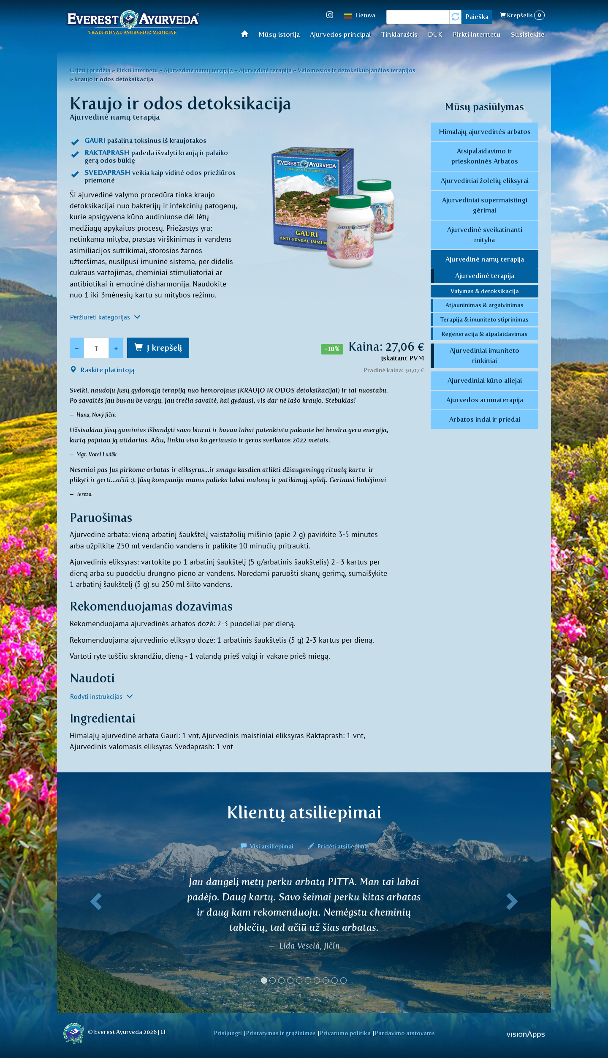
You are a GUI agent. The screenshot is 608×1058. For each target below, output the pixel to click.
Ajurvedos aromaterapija (484, 400)
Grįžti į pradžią (90, 70)
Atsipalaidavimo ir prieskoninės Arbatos (484, 156)
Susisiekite (528, 34)
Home (247, 33)
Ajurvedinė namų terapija (198, 70)
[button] (94, 933)
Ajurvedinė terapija (265, 70)
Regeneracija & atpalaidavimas (484, 333)
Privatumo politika (345, 1033)
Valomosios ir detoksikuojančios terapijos (356, 70)
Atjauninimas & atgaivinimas (484, 305)
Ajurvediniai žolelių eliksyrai (485, 181)
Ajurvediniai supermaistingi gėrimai (484, 205)
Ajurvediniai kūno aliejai (485, 380)
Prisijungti (228, 1033)
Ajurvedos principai (340, 34)
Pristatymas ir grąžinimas (281, 1033)
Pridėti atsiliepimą (338, 846)
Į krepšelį (164, 348)
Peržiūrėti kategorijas (105, 317)
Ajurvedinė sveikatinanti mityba (484, 235)
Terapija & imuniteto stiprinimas (484, 319)
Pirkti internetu (477, 34)
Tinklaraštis (399, 34)
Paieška (477, 17)
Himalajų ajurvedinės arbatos (485, 132)
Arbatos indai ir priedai (484, 419)
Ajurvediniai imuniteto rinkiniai (484, 355)
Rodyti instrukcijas (101, 696)
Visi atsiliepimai (268, 846)
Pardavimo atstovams (405, 1033)
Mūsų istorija (279, 34)
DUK (435, 34)
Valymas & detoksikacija (485, 291)
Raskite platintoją (102, 370)
